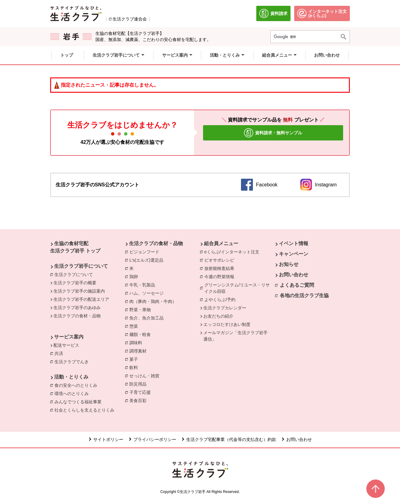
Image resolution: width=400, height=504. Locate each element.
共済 (60, 353)
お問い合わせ (293, 274)
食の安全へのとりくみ (77, 385)
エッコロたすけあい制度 (226, 324)
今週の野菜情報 (220, 276)
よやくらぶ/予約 (221, 299)
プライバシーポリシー (154, 439)
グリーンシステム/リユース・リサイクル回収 (239, 288)
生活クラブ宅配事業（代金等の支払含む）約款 (231, 439)
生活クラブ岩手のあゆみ (77, 307)
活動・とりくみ (71, 376)
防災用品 (139, 383)
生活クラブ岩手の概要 (75, 282)
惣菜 (135, 326)
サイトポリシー (108, 439)
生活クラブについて (73, 274)
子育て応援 (141, 392)
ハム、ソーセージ (148, 293)
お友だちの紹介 (218, 316)
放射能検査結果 (220, 268)
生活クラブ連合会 (130, 19)
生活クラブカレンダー (224, 307)
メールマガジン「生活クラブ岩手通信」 (235, 336)
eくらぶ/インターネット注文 (233, 251)
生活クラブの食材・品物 (77, 315)
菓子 (135, 359)
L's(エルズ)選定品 (147, 260)
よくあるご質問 (297, 285)
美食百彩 (139, 400)
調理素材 (139, 350)
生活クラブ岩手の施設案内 (79, 291)
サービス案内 (68, 336)
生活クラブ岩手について (81, 266)
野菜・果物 (141, 309)
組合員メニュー (221, 243)
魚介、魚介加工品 (148, 317)
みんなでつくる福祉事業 (79, 401)
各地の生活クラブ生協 (304, 295)
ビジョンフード (145, 251)
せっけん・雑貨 (145, 375)
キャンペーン (293, 253)
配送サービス (66, 345)
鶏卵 (135, 276)
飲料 (135, 367)
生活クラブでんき (73, 361)
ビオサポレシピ (220, 260)
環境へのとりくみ (73, 393)
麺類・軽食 (141, 334)
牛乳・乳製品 (143, 284)
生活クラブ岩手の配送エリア (81, 299)
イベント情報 (293, 243)
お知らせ (288, 264)
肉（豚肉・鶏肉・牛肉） (154, 301)
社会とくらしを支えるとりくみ (85, 410)
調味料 (137, 342)
